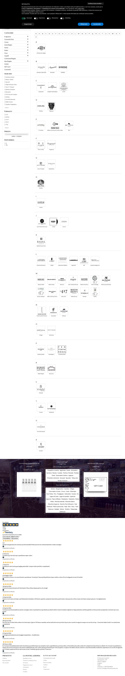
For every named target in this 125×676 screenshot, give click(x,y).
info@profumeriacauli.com (110, 668)
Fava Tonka (49, 494)
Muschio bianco (70, 501)
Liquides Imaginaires (11, 104)
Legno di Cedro (54, 496)
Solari (6, 50)
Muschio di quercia (53, 504)
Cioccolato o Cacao (54, 491)
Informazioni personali (49, 658)
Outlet (6, 64)
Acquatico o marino (53, 470)
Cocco (63, 491)
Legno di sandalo (64, 496)
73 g (7, 124)
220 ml (7, 117)
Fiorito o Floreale (68, 473)
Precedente (6, 538)
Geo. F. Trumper (10, 87)
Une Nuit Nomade (10, 99)
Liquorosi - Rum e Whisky (53, 499)
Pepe (65, 506)
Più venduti (6, 662)
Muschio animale (60, 501)
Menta (77, 499)
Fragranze (7, 36)
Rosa (72, 506)
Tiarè (76, 506)
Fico (55, 494)
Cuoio (67, 491)
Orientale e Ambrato (53, 478)
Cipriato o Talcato (51, 473)
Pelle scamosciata (58, 506)
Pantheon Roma (10, 77)
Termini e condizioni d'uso (30, 660)
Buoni (44, 667)
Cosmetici (7, 69)
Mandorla (71, 499)
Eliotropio (73, 491)
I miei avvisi (46, 669)
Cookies (25, 671)
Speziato (68, 478)
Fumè (53, 475)
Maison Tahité (9, 79)
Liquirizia (72, 496)
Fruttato (76, 473)
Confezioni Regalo (10, 58)
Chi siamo (25, 662)
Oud (75, 504)
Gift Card (7, 67)
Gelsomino (68, 494)
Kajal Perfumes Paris (11, 84)
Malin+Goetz (9, 102)
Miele (52, 501)
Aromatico (74, 470)
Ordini (45, 660)
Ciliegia (72, 489)
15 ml (7, 119)
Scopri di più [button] (28, 24)
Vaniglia (56, 509)
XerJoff (8, 82)
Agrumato (63, 470)
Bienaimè (8, 92)
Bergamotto (59, 489)
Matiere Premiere (10, 89)
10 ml (7, 122)
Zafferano (62, 511)
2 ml (7, 114)
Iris (78, 494)
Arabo (68, 470)
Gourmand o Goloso (62, 475)
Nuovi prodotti (6, 660)
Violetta (67, 509)
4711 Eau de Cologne (11, 94)
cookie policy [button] (80, 8)
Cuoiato (60, 473)
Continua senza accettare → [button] (95, 3)
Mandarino (64, 499)
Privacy (25, 669)
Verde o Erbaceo (62, 480)
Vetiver (62, 509)
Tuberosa (51, 509)
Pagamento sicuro (28, 665)
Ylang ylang (73, 509)
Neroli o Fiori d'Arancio (67, 504)
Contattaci (26, 667)
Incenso (74, 494)
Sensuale (62, 478)
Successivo (15, 538)
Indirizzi (45, 664)
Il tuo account (49, 656)
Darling (7, 97)
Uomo (6, 47)
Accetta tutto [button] (97, 24)
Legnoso (70, 475)
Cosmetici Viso (9, 39)
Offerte (5, 658)
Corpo (6, 42)
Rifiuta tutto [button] (84, 24)
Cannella (66, 489)
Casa (5, 53)
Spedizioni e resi (27, 658)
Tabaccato (75, 478)
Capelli (6, 56)
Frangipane (60, 494)
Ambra (53, 489)
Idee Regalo (8, 61)
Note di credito (47, 662)
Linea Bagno (8, 45)
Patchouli (49, 506)
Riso (69, 506)
